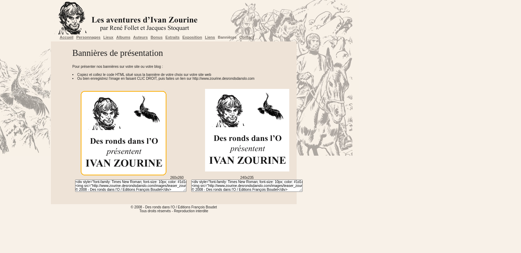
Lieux (108, 37)
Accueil (66, 37)
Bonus (157, 37)
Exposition (192, 37)
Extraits (172, 37)
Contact (246, 37)
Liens (210, 37)
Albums (123, 37)
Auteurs (140, 37)
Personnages (88, 37)
